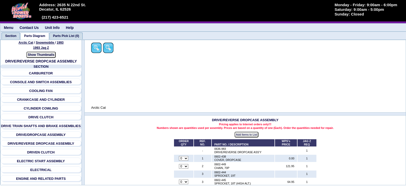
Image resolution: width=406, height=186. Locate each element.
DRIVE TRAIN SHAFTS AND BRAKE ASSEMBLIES (41, 126)
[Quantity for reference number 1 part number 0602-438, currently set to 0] (184, 158)
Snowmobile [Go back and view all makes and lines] (45, 42)
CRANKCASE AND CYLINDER (41, 100)
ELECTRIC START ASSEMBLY (41, 161)
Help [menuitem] (70, 28)
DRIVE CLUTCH (41, 117)
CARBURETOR (41, 73)
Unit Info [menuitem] (52, 28)
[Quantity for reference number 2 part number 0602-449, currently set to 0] (184, 166)
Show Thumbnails (41, 55)
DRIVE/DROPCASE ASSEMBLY (41, 135)
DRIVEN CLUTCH (41, 152)
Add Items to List (247, 134)
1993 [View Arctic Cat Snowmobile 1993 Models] (60, 42)
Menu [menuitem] (8, 28)
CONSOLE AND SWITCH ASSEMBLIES (41, 82)
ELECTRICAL (41, 170)
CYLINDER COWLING (41, 108)
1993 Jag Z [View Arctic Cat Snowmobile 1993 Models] (41, 48)
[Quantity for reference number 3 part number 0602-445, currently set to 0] (184, 182)
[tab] (11, 36)
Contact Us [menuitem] (29, 28)
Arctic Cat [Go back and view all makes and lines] (26, 42)
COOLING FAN (41, 91)
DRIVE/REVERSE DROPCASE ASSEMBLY (41, 143)
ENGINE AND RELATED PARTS (41, 179)
